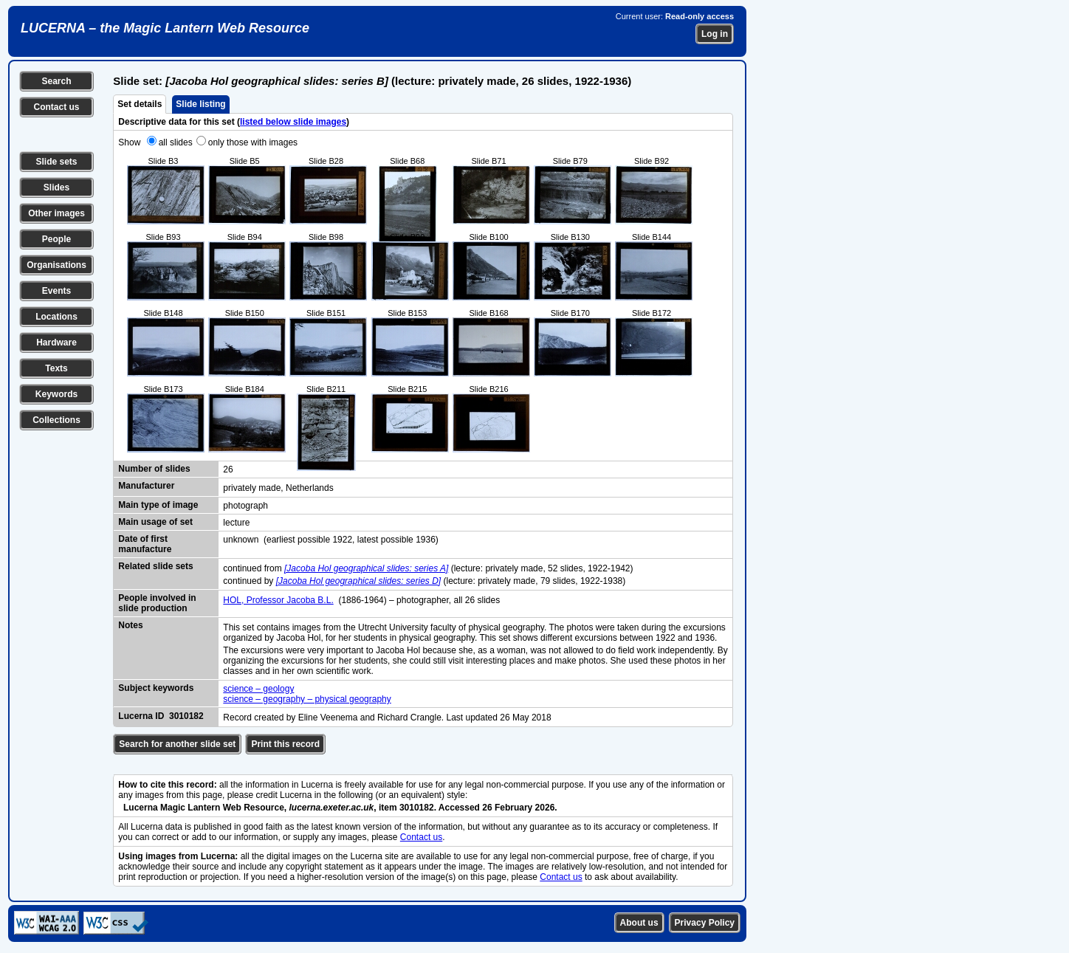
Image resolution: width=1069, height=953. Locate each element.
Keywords (56, 394)
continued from (253, 568)
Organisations (56, 265)
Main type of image (158, 505)
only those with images (253, 142)
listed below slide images (293, 122)
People (56, 239)
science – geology (258, 689)
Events (56, 291)
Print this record (285, 744)
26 (228, 469)
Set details (139, 104)
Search (56, 81)
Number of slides (154, 469)
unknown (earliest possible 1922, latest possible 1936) (331, 539)
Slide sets (56, 161)
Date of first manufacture (144, 544)
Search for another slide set (177, 744)
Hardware (56, 342)
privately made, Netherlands (278, 488)
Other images (56, 213)
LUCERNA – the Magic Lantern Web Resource (165, 28)
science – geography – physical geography (307, 699)
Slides (56, 187)
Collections (56, 420)
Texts (56, 368)
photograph (245, 505)
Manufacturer (146, 486)
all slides (176, 142)
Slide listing (200, 104)
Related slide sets (155, 566)
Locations (56, 317)
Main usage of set (155, 522)
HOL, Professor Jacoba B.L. (278, 600)
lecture (236, 522)
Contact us (56, 107)
